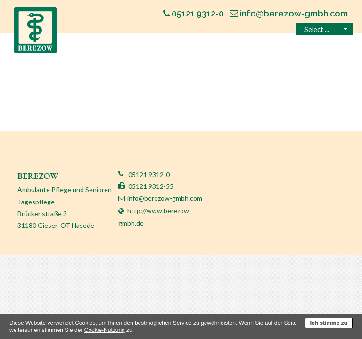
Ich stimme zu (328, 323)
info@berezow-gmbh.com (164, 198)
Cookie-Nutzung (104, 330)
